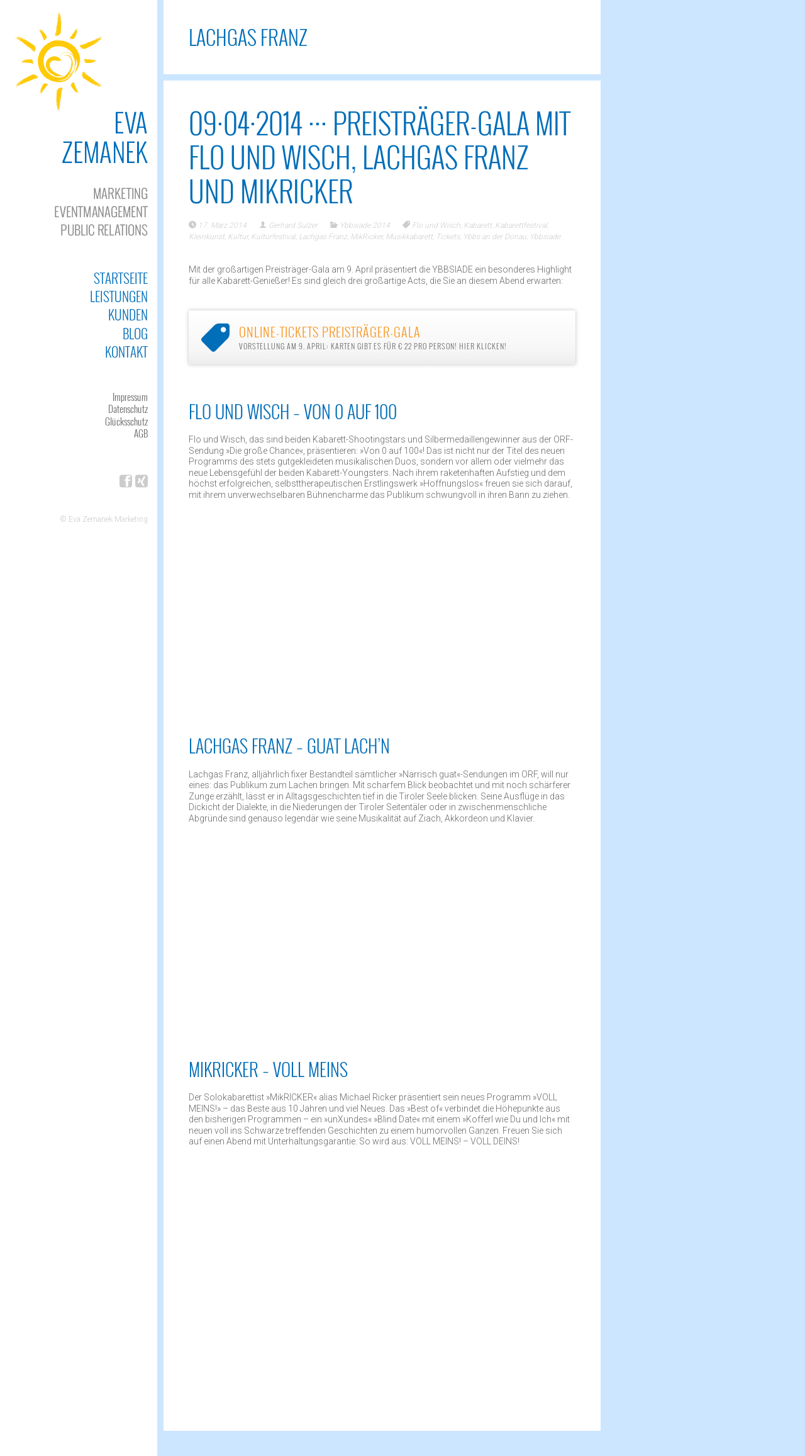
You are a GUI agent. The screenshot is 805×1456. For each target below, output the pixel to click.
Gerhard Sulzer (293, 225)
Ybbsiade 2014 (365, 225)
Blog (135, 333)
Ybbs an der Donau (494, 236)
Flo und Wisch (436, 225)
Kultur (238, 236)
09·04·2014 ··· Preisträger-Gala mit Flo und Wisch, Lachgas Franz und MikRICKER (379, 156)
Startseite (121, 278)
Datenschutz (128, 408)
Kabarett (478, 225)
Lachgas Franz (323, 236)
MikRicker (366, 236)
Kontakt (126, 351)
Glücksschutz (126, 421)
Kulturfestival (273, 236)
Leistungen (119, 296)
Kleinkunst (207, 236)
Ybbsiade (545, 236)
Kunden (128, 314)
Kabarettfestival (521, 225)
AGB (141, 433)
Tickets (448, 236)
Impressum (130, 397)
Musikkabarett (409, 236)
